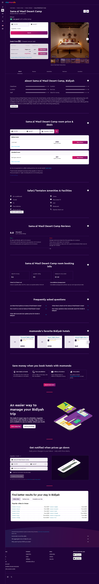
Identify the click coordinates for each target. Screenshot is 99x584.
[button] (2, 2)
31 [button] (43, 53)
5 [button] (24, 42)
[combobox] (33, 460)
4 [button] (59, 42)
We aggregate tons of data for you (53, 539)
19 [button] (24, 49)
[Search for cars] (3, 13)
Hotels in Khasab (57, 513)
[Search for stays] (3, 10)
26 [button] (24, 53)
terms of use (32, 479)
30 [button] (39, 53)
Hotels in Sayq (18, 515)
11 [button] (46, 42)
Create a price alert (77, 376)
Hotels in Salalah (56, 506)
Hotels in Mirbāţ (19, 517)
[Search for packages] (3, 16)
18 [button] (47, 46)
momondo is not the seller (53, 536)
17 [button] (43, 46)
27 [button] (28, 53)
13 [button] (28, 46)
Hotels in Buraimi (57, 509)
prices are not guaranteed (46, 531)
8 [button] (74, 42)
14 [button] (32, 46)
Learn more (51, 168)
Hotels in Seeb (56, 511)
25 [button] (47, 49)
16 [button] (39, 46)
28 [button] (32, 53)
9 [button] (39, 42)
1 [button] (74, 38)
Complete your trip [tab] (40, 499)
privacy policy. (40, 479)
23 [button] (39, 49)
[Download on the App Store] (80, 558)
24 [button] (43, 49)
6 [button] (28, 42)
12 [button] (24, 46)
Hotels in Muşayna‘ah (58, 515)
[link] (52, 384)
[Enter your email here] (33, 468)
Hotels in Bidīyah (31, 7)
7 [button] (70, 42)
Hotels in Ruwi (18, 513)
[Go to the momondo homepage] (11, 2)
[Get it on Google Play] (80, 554)
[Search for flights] (3, 7)
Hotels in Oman (22, 7)
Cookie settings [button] (16, 175)
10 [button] (43, 42)
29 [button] (36, 53)
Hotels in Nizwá (19, 509)
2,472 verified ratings (28, 19)
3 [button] (43, 38)
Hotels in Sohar (18, 511)
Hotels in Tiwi (56, 517)
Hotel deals (15, 7)
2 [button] (39, 38)
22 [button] (36, 49)
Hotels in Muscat (19, 506)
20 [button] (28, 49)
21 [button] (32, 49)
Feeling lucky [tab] (28, 499)
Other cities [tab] (19, 499)
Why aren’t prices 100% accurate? (53, 542)
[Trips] (3, 21)
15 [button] (35, 46)
